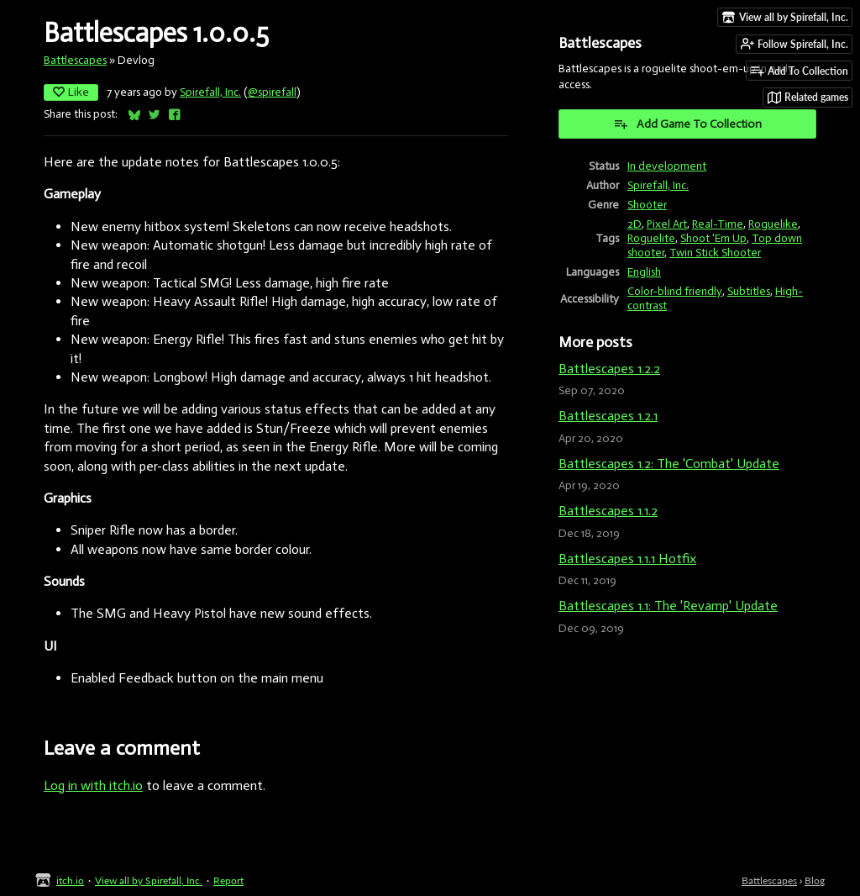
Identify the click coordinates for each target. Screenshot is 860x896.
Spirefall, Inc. (210, 92)
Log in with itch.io (93, 785)
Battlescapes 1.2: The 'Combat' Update (668, 464)
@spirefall (272, 92)
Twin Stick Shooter (715, 252)
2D (634, 224)
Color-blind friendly (674, 291)
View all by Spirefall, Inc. (148, 880)
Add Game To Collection (687, 123)
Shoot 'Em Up (713, 238)
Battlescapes (75, 60)
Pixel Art (667, 224)
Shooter (647, 205)
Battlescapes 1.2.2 (609, 369)
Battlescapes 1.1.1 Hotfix (627, 559)
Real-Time (717, 224)
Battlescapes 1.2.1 (608, 416)
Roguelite (651, 238)
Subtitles (748, 291)
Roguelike (773, 224)
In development (666, 166)
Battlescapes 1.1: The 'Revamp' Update (668, 606)
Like (71, 92)
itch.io (70, 880)
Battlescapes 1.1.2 (608, 511)
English (644, 272)
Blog (815, 880)
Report (228, 880)
